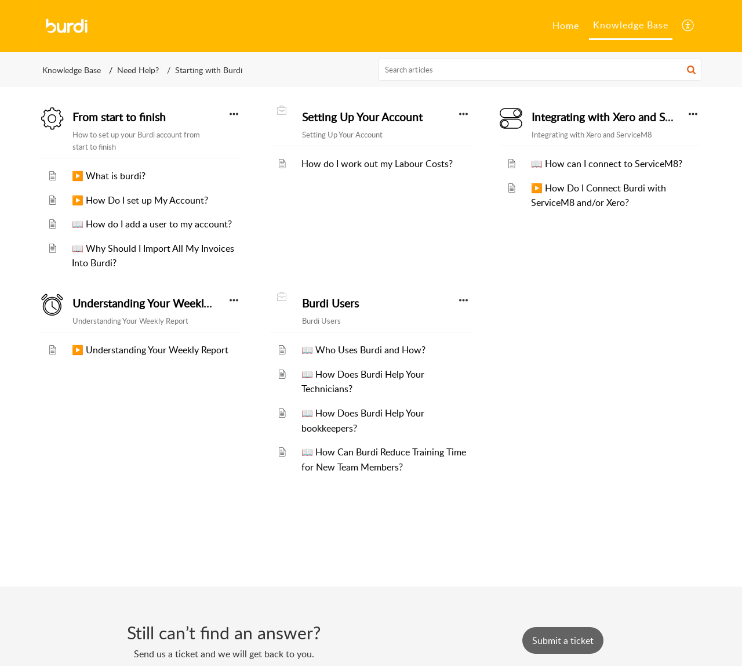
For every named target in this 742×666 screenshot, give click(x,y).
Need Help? (138, 69)
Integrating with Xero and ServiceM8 (621, 117)
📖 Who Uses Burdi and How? (363, 349)
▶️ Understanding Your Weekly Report (150, 349)
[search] (540, 70)
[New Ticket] (562, 640)
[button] (688, 26)
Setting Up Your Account (362, 117)
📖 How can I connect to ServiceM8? (606, 163)
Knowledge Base (71, 69)
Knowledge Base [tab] (630, 25)
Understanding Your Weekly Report (158, 303)
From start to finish (119, 117)
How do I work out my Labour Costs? (377, 163)
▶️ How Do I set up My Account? (140, 200)
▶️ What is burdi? (109, 175)
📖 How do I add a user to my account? (152, 224)
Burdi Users (330, 303)
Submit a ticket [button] (563, 640)
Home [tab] (565, 25)
